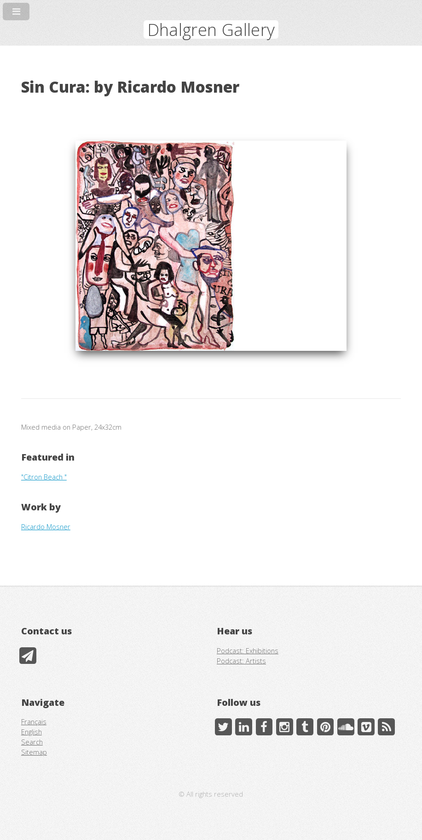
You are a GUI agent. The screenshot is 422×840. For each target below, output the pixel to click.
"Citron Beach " (44, 476)
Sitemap (34, 752)
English (31, 731)
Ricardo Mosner (45, 526)
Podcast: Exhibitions (247, 650)
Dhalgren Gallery (211, 29)
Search (32, 741)
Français (33, 721)
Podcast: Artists (241, 660)
